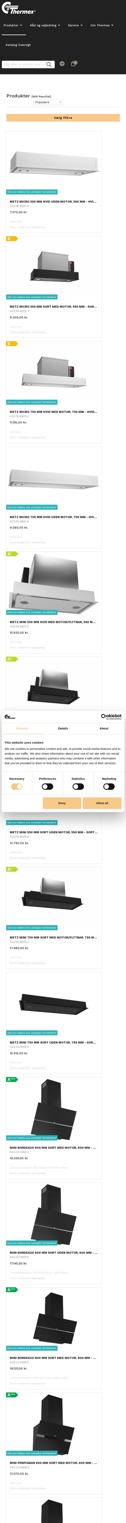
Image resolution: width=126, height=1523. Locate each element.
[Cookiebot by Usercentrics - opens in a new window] (103, 717)
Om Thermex (100, 25)
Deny (62, 803)
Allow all (102, 803)
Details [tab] (63, 728)
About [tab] (104, 728)
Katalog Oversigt (18, 45)
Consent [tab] (22, 728)
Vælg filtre (63, 118)
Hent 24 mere (63, 1064)
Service (73, 25)
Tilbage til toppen (63, 1073)
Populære (42, 102)
